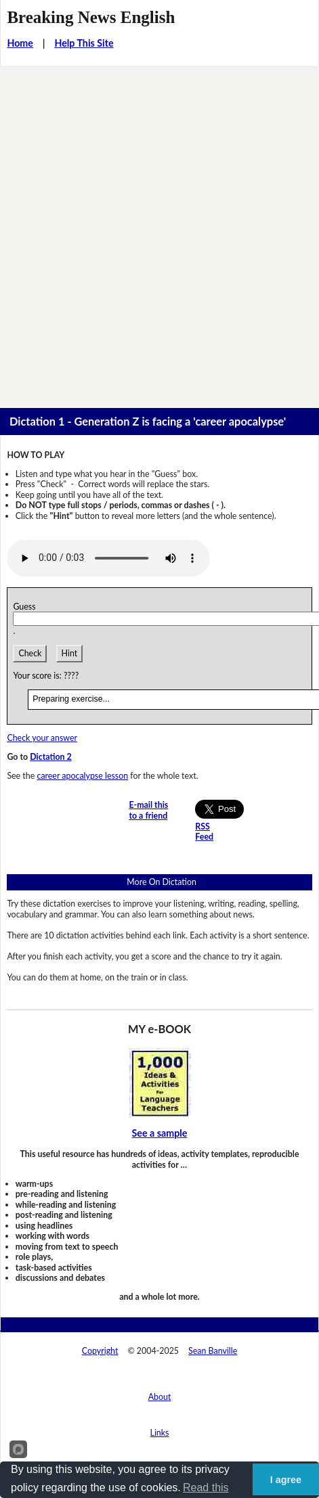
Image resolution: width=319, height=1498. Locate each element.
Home (20, 43)
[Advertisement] (159, 231)
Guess (26, 607)
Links (159, 1433)
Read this (206, 1487)
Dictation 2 (51, 757)
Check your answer (42, 738)
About (159, 1397)
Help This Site (83, 43)
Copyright (100, 1351)
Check (29, 653)
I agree (285, 1479)
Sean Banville (212, 1351)
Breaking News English (91, 17)
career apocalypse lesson (82, 776)
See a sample (160, 1133)
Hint (70, 653)
